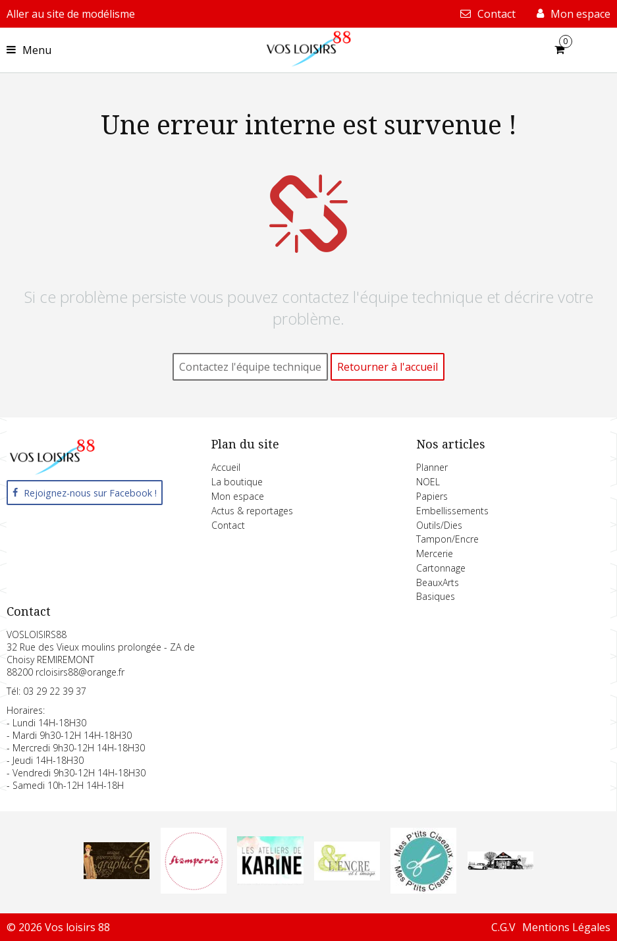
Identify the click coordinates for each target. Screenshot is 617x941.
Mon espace (237, 496)
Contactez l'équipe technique (250, 367)
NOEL (428, 481)
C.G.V (503, 927)
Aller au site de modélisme (71, 14)
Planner (432, 467)
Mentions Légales (566, 927)
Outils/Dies (439, 525)
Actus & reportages (252, 510)
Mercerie (434, 553)
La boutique (237, 481)
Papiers (432, 496)
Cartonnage (441, 568)
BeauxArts (437, 582)
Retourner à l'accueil (387, 367)
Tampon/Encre (447, 539)
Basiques (435, 596)
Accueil (225, 467)
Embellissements (452, 510)
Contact (228, 525)
